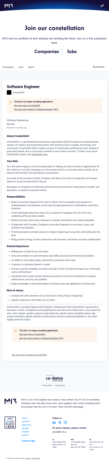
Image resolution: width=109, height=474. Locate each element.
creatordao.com (40, 154)
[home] (9, 6)
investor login (28, 441)
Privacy (28, 458)
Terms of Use (36, 458)
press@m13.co (59, 432)
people (25, 428)
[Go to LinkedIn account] (54, 422)
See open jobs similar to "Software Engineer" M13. (36, 109)
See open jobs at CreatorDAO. (27, 105)
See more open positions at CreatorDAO (29, 355)
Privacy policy (47, 385)
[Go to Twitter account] (59, 422)
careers (25, 435)
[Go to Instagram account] (65, 422)
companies (8, 67)
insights (25, 432)
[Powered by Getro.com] (54, 378)
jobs (20, 67)
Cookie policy (60, 385)
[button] (102, 5)
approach (26, 425)
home (24, 418)
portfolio (26, 422)
